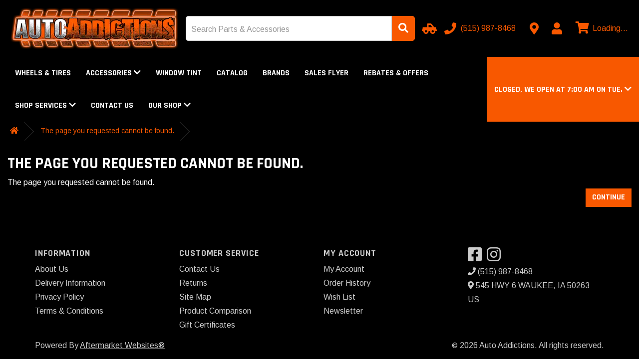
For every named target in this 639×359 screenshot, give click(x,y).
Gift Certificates (207, 325)
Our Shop (169, 105)
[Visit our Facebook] (477, 257)
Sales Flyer (326, 73)
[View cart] (600, 28)
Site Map (195, 297)
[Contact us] (534, 28)
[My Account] (557, 28)
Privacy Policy (59, 297)
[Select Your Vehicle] (428, 28)
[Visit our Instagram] (496, 257)
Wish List (339, 297)
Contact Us (112, 105)
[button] (563, 89)
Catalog (232, 73)
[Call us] (481, 28)
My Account (343, 269)
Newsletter (343, 311)
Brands (276, 73)
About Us (51, 269)
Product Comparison (215, 311)
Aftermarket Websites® (122, 345)
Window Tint (179, 73)
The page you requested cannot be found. (107, 131)
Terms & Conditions (69, 311)
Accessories (113, 73)
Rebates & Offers (395, 73)
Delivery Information (70, 283)
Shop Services (45, 105)
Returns (193, 283)
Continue (608, 197)
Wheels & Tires (43, 73)
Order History (346, 283)
